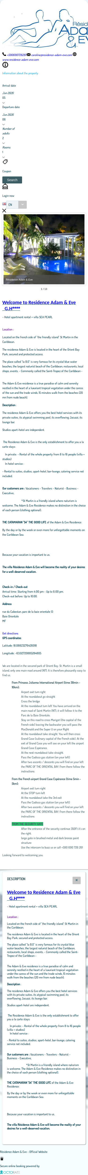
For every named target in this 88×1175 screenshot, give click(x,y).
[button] (12, 179)
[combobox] (16, 205)
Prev (9, 249)
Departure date (11, 107)
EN (10, 205)
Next (78, 249)
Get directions (10, 633)
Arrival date (9, 85)
